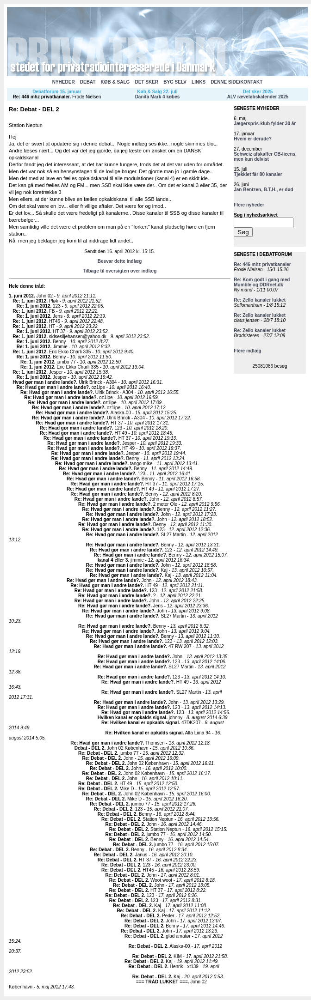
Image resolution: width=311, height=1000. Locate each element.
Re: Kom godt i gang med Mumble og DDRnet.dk (262, 282)
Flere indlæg (247, 350)
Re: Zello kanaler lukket (260, 300)
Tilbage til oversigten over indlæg (119, 270)
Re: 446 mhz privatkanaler (41, 96)
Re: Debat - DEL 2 (97, 753)
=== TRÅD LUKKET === (162, 981)
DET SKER (146, 82)
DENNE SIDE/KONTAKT (236, 82)
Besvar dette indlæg (120, 261)
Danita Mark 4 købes (157, 96)
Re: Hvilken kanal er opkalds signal (140, 722)
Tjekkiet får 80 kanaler (258, 174)
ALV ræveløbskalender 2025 (258, 96)
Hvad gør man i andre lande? (44, 382)
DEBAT (88, 82)
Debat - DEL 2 (90, 748)
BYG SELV (175, 82)
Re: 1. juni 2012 (29, 300)
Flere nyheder (249, 204)
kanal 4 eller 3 (113, 560)
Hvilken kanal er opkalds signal (132, 717)
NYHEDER (63, 82)
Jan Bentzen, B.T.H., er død (263, 189)
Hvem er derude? (253, 138)
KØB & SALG (115, 82)
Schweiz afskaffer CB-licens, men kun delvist (265, 157)
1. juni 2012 (21, 295)
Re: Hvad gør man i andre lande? (53, 387)
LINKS (198, 82)
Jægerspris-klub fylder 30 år (265, 123)
